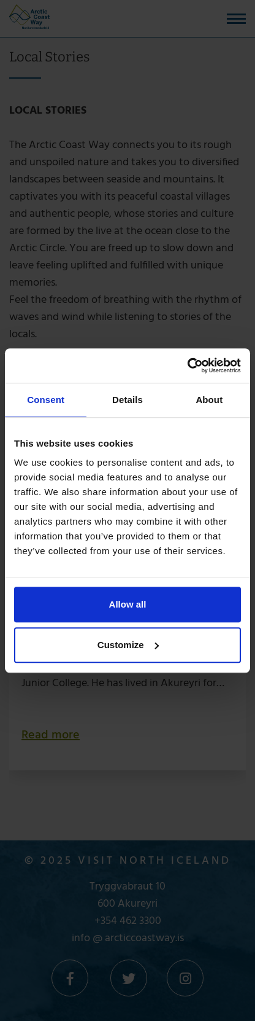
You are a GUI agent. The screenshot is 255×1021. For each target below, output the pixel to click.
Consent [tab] (45, 399)
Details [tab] (127, 399)
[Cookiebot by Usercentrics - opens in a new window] (187, 366)
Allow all (128, 604)
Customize (128, 645)
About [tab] (209, 399)
